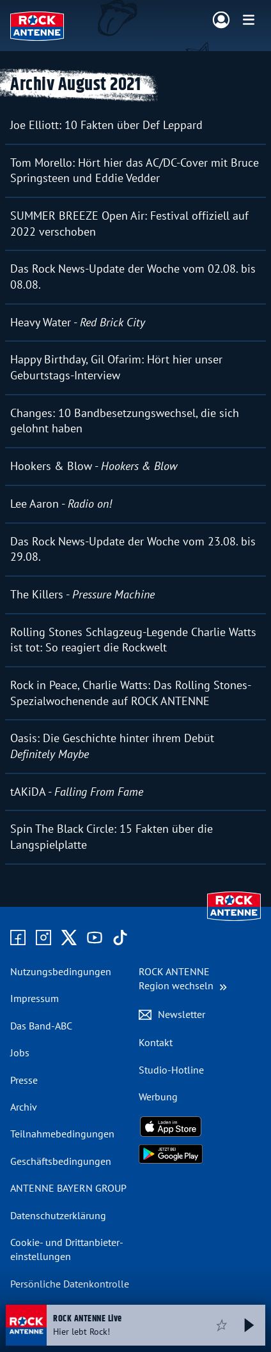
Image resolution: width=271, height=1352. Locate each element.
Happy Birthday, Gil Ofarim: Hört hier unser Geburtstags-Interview (116, 367)
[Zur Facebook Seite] (18, 938)
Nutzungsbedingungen (60, 971)
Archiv (23, 1106)
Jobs (19, 1052)
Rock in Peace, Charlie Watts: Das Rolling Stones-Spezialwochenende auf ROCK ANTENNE (130, 693)
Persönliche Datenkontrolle (69, 1283)
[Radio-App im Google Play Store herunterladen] (200, 1154)
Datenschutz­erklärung (58, 1215)
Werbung (158, 1096)
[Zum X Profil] (69, 938)
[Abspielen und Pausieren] (249, 1325)
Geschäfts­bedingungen (60, 1161)
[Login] (221, 20)
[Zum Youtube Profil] (94, 938)
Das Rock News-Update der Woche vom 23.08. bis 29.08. (133, 549)
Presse (24, 1080)
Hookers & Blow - (93, 466)
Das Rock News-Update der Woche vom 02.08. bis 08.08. (133, 276)
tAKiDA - (76, 791)
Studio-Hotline (171, 1069)
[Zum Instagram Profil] (43, 938)
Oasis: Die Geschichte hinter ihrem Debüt (112, 746)
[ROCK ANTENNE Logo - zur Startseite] (37, 26)
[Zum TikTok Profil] (120, 938)
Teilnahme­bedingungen (62, 1133)
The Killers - (82, 594)
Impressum (34, 998)
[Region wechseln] (183, 978)
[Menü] (248, 19)
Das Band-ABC (41, 1025)
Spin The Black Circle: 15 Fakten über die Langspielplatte (111, 836)
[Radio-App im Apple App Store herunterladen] (200, 1126)
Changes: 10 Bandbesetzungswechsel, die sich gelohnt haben (124, 421)
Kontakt (156, 1042)
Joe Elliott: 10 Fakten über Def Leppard (106, 125)
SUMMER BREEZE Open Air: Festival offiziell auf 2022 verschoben (129, 223)
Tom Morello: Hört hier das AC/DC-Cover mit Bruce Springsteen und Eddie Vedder (134, 170)
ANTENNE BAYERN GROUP (68, 1187)
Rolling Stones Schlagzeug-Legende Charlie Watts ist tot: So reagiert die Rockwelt (133, 640)
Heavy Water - (77, 322)
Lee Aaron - (61, 503)
